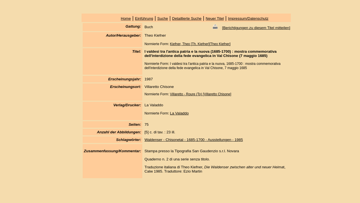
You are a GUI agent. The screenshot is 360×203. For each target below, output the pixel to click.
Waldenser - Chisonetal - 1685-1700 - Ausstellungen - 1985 (194, 140)
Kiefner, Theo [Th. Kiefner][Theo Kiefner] (200, 44)
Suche (162, 18)
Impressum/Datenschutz (248, 18)
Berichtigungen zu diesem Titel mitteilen (256, 28)
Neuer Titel (215, 18)
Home (126, 18)
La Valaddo (179, 113)
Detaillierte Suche (186, 18)
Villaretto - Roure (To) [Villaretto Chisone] (200, 94)
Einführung (144, 18)
